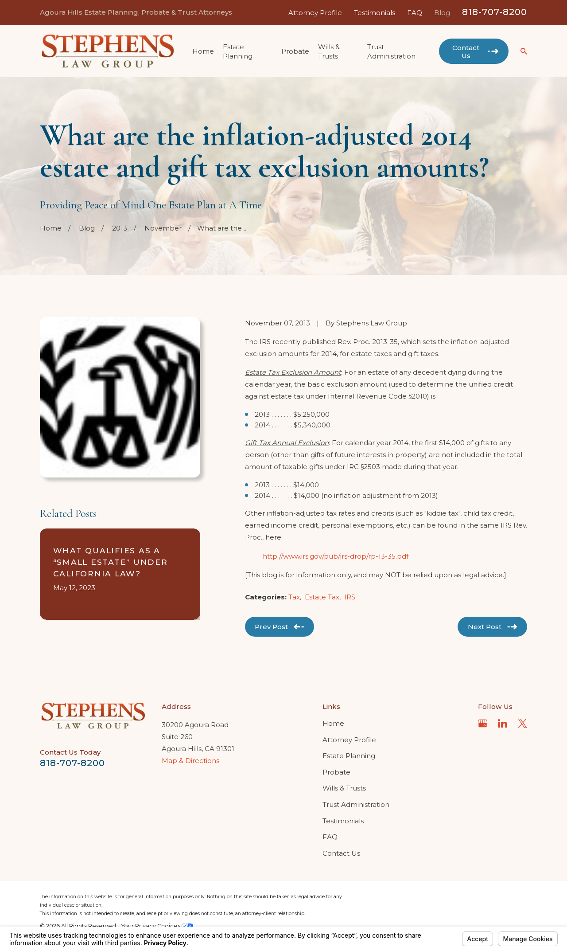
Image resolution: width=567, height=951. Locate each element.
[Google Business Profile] (482, 723)
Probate (336, 772)
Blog (442, 12)
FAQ (414, 12)
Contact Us (341, 853)
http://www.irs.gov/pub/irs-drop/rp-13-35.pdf (335, 556)
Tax (294, 597)
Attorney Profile (315, 12)
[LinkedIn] (502, 723)
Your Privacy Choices (157, 926)
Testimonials (374, 12)
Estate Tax (322, 597)
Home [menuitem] (203, 51)
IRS (349, 597)
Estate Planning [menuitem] (237, 51)
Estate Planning (348, 755)
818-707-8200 (494, 12)
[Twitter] (522, 723)
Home (333, 723)
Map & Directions (190, 760)
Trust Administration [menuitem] (391, 51)
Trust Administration (355, 804)
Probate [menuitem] (295, 51)
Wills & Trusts (344, 788)
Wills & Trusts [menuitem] (329, 51)
